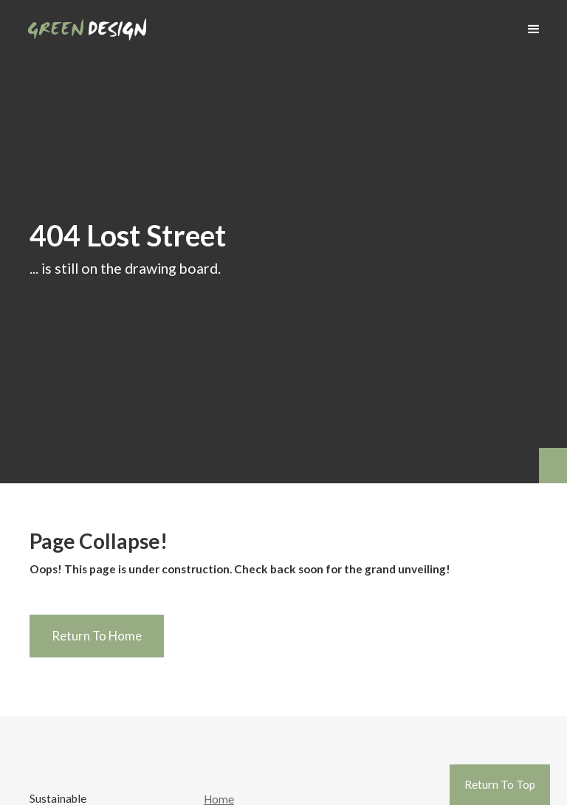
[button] (534, 29)
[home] (87, 24)
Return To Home (97, 635)
